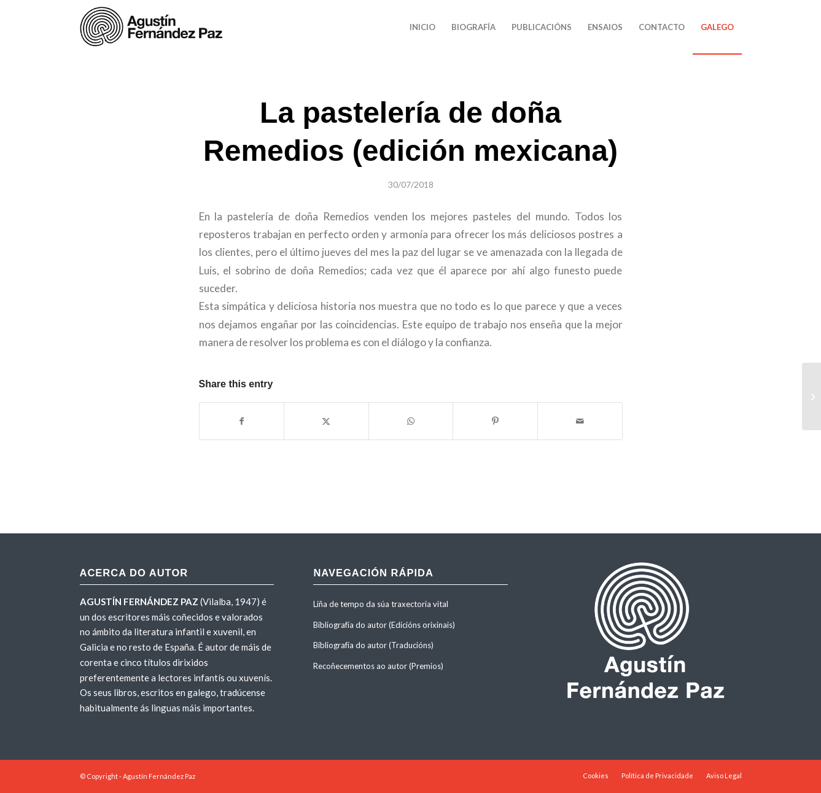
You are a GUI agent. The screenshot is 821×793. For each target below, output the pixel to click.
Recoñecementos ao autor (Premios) (378, 666)
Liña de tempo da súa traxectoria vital (380, 604)
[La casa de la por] (811, 396)
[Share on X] (326, 421)
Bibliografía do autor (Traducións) (373, 645)
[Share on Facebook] (242, 421)
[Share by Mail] (580, 421)
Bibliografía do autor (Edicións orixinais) (384, 625)
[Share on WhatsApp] (411, 421)
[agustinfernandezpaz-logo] (153, 27)
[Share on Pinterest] (495, 421)
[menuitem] (422, 27)
